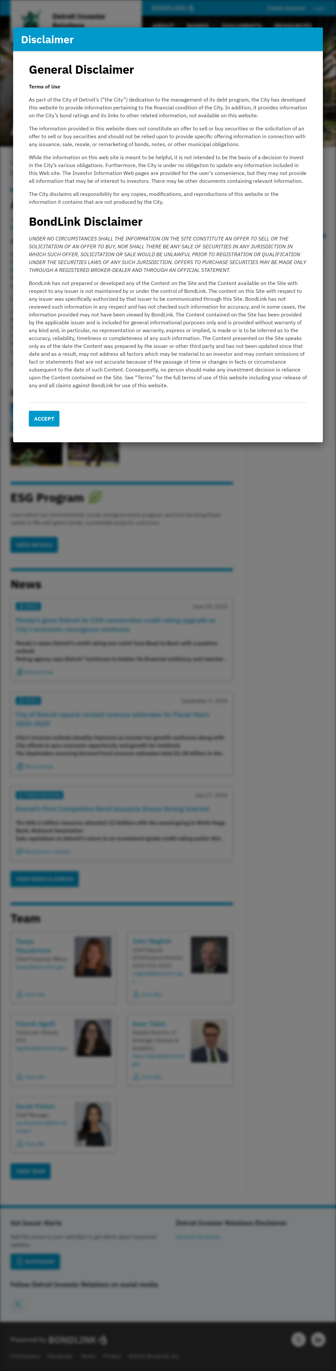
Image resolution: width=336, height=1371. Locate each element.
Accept (44, 418)
